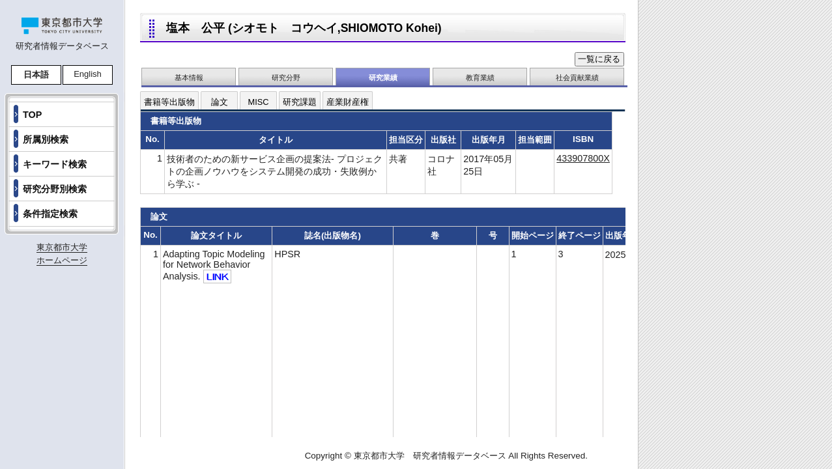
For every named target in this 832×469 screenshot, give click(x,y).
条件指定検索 (50, 213)
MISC (258, 102)
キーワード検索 (55, 164)
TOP (32, 114)
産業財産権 (347, 102)
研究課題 (300, 102)
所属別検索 (45, 139)
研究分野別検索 (55, 189)
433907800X (583, 158)
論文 (219, 102)
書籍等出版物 (169, 102)
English (88, 74)
